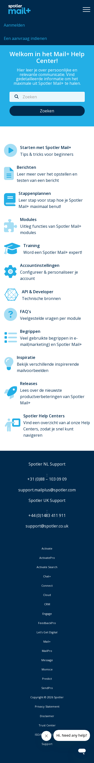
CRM (47, 604)
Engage (47, 613)
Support (47, 744)
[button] (86, 9)
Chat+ (47, 576)
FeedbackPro (47, 623)
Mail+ (47, 641)
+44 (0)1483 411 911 (47, 515)
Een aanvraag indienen (25, 38)
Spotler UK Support (47, 500)
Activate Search (47, 567)
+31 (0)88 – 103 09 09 (47, 479)
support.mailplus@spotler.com (47, 490)
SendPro (47, 688)
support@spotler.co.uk (47, 526)
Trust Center (47, 725)
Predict (47, 678)
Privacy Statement (47, 706)
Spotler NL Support (47, 464)
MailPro (47, 650)
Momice (47, 669)
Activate (47, 548)
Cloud (47, 594)
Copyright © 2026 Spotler (47, 697)
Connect (47, 585)
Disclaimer (47, 716)
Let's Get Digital (47, 632)
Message (47, 660)
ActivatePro (47, 557)
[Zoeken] (47, 97)
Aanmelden (14, 25)
